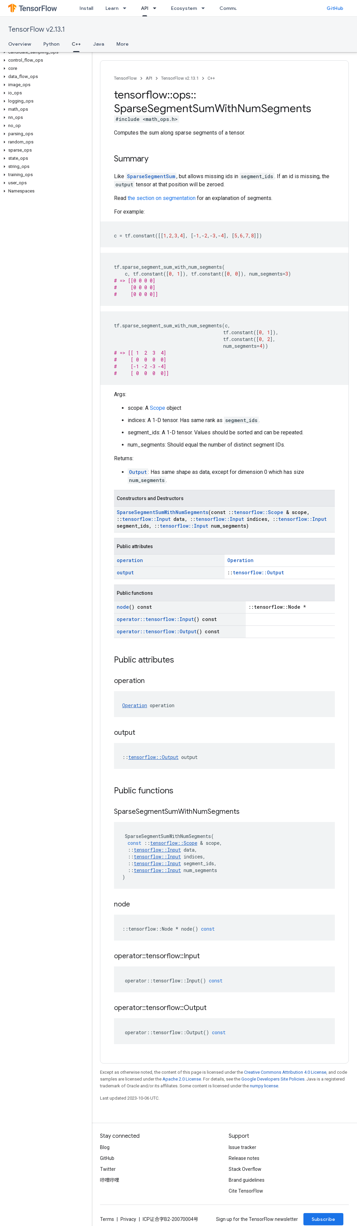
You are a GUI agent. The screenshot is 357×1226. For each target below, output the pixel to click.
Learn (111, 8)
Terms (107, 1219)
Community (232, 8)
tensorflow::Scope (258, 512)
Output (138, 472)
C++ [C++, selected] (76, 44)
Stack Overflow (245, 1169)
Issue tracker (242, 1147)
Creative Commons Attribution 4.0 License (285, 1072)
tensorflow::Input (146, 519)
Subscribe (323, 1219)
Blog (105, 1147)
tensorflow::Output (258, 572)
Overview (19, 44)
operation (130, 560)
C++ (211, 78)
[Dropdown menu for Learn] (126, 8)
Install (86, 8)
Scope (157, 408)
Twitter (108, 1169)
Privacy (128, 1219)
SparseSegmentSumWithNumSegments (162, 512)
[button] (44, 52)
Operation (240, 560)
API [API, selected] (144, 8)
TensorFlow (125, 78)
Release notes (244, 1158)
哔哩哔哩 (109, 1180)
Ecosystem (184, 8)
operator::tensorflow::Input (155, 619)
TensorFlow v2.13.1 (36, 29)
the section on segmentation (162, 198)
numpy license (264, 1085)
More (122, 44)
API (149, 78)
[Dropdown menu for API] (156, 8)
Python (51, 44)
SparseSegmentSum (151, 176)
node (123, 607)
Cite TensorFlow (246, 1191)
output (125, 572)
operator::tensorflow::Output (157, 631)
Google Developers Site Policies (272, 1079)
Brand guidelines (247, 1180)
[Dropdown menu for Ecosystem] (205, 8)
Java (98, 44)
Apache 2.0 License (181, 1079)
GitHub (335, 8)
